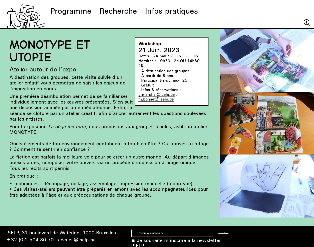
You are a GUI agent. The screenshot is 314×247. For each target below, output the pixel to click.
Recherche (118, 11)
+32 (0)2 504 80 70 (30, 240)
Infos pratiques (171, 11)
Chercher (307, 22)
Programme (70, 11)
